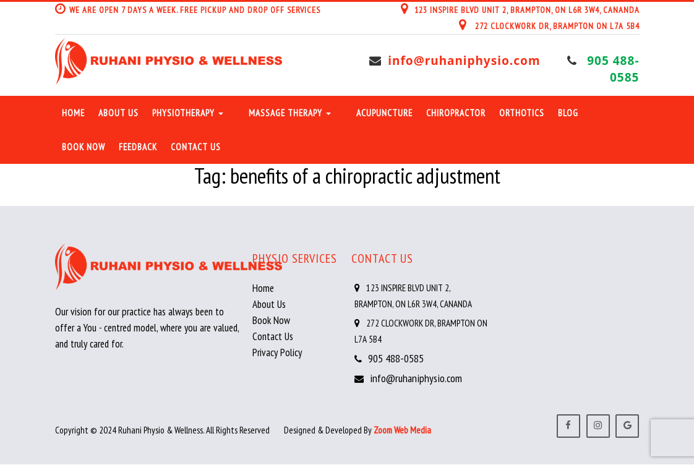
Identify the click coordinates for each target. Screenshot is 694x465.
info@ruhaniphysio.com (464, 61)
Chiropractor (456, 113)
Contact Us (196, 147)
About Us (118, 113)
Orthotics (521, 113)
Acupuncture (384, 113)
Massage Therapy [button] (290, 113)
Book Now (83, 147)
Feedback (138, 147)
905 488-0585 (613, 69)
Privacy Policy (277, 352)
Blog (568, 113)
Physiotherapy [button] (187, 113)
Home (73, 113)
